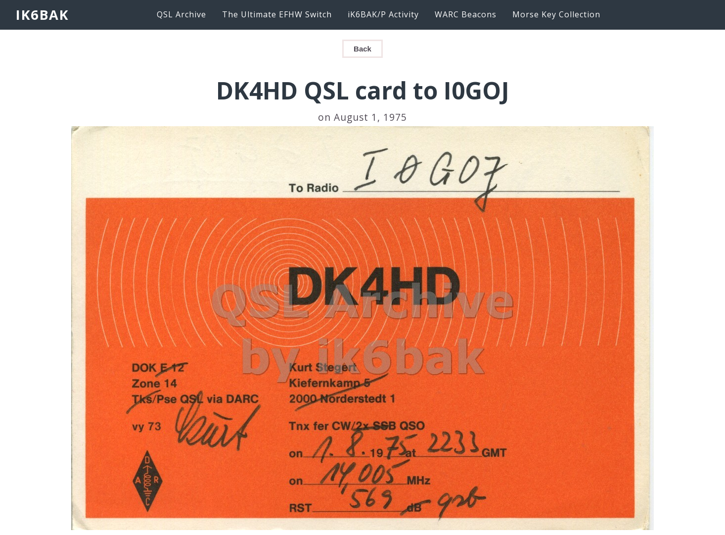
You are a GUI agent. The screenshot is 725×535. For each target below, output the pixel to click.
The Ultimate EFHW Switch (277, 14)
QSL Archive (181, 14)
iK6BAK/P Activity (383, 14)
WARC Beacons (466, 14)
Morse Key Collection (556, 14)
